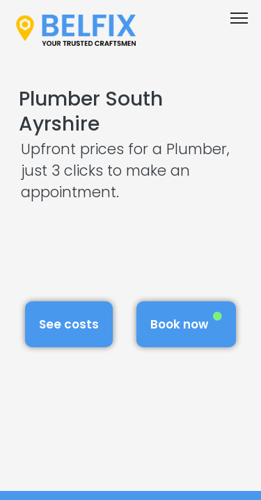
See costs (69, 324)
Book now (186, 322)
